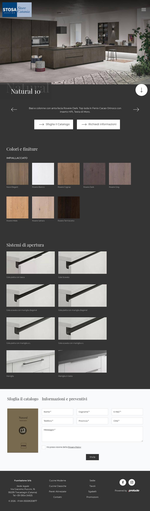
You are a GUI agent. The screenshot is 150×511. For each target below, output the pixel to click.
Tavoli (93, 486)
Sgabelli (92, 491)
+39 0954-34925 (24, 495)
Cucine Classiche (57, 486)
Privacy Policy (74, 447)
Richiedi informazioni (98, 124)
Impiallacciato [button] (16, 158)
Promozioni (92, 497)
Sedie (92, 480)
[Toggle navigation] (144, 9)
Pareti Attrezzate (57, 491)
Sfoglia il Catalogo (54, 124)
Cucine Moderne (57, 480)
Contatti (57, 497)
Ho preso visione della (64, 447)
